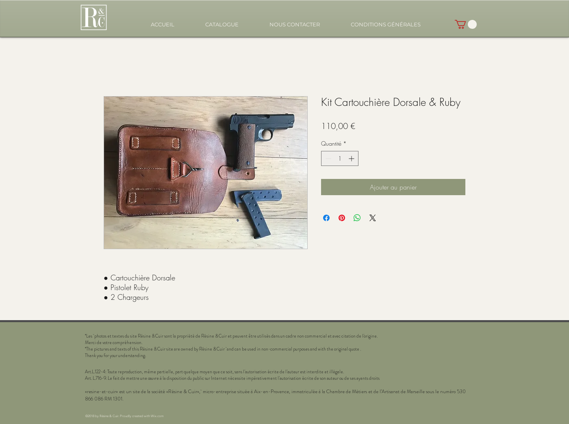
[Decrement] (327, 158)
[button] (222, 24)
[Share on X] (373, 218)
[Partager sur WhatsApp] (357, 218)
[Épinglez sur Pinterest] (342, 218)
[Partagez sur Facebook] (326, 218)
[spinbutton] (339, 158)
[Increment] (352, 158)
